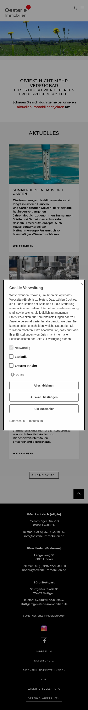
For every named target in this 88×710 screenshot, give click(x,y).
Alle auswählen (43, 408)
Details (20, 374)
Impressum (35, 421)
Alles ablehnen (44, 385)
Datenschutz (17, 421)
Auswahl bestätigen (43, 397)
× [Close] (81, 283)
